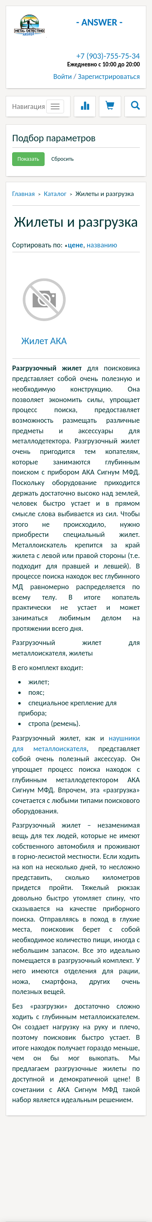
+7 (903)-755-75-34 (108, 56)
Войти (63, 76)
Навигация (28, 106)
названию (102, 245)
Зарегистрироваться (109, 76)
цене (75, 245)
